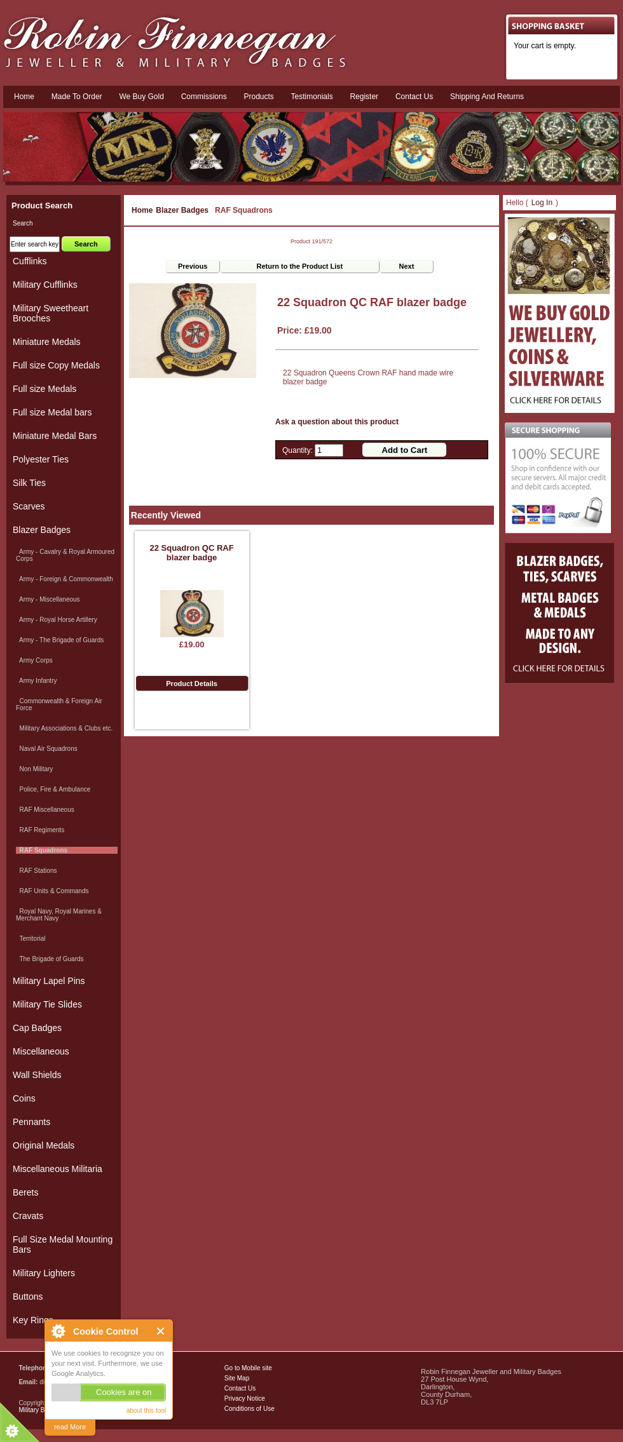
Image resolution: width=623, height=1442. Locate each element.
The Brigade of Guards (50, 958)
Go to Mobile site (248, 1368)
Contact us (414, 96)
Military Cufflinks (45, 285)
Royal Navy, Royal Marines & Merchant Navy (59, 915)
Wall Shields (37, 1075)
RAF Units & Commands (52, 890)
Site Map (236, 1378)
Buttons (28, 1296)
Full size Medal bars (52, 412)
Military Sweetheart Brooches (50, 313)
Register (364, 96)
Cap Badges (37, 1028)
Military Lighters (44, 1273)
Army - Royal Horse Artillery (56, 619)
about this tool (146, 1410)
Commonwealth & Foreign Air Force (59, 704)
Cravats (28, 1216)
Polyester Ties (41, 459)
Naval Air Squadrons (47, 748)
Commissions (204, 96)
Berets (25, 1192)
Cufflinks (29, 261)
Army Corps (34, 660)
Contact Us (240, 1388)
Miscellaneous (41, 1051)
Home (24, 96)
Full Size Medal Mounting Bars (63, 1244)
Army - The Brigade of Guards (60, 640)
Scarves (29, 506)
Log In (541, 202)
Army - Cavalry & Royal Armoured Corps (65, 555)
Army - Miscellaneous (48, 599)
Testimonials (312, 96)
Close (161, 1331)
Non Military (34, 768)
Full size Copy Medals (56, 365)
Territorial (31, 938)
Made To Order (76, 96)
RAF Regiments (40, 829)
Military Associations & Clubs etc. (64, 728)
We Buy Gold (141, 96)
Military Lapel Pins (49, 981)
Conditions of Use (249, 1408)
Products (258, 96)
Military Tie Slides (47, 1004)
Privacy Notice (244, 1398)
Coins (24, 1098)
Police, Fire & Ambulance (53, 789)
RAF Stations (36, 870)
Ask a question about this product (337, 421)
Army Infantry (36, 680)
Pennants (31, 1122)
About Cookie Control (58, 1331)
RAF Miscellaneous (45, 809)
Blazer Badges (182, 210)
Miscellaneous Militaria (57, 1169)
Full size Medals (44, 389)
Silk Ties (29, 483)
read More (70, 1427)
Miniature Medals (47, 342)
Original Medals (43, 1145)
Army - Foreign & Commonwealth (64, 579)
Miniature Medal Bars (55, 436)
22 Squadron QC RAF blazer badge (191, 552)
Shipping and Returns (487, 96)
